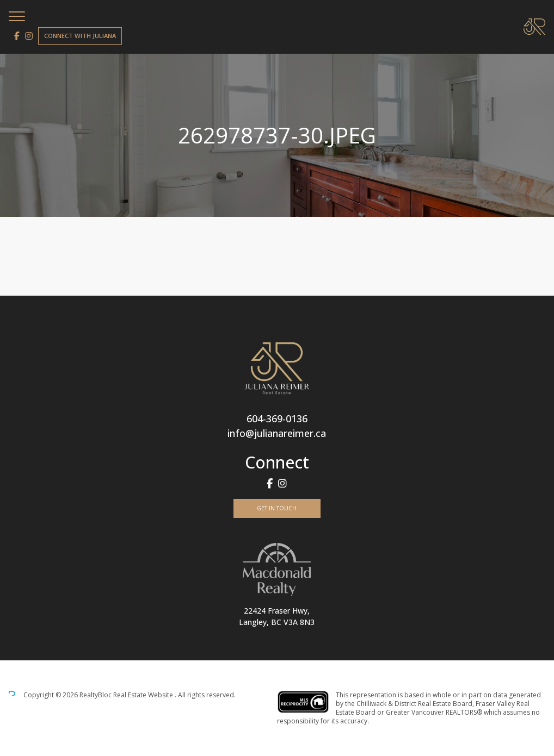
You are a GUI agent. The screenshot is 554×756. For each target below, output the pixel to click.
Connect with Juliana (80, 36)
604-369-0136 (277, 418)
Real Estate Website (144, 694)
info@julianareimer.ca (276, 433)
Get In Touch (277, 508)
